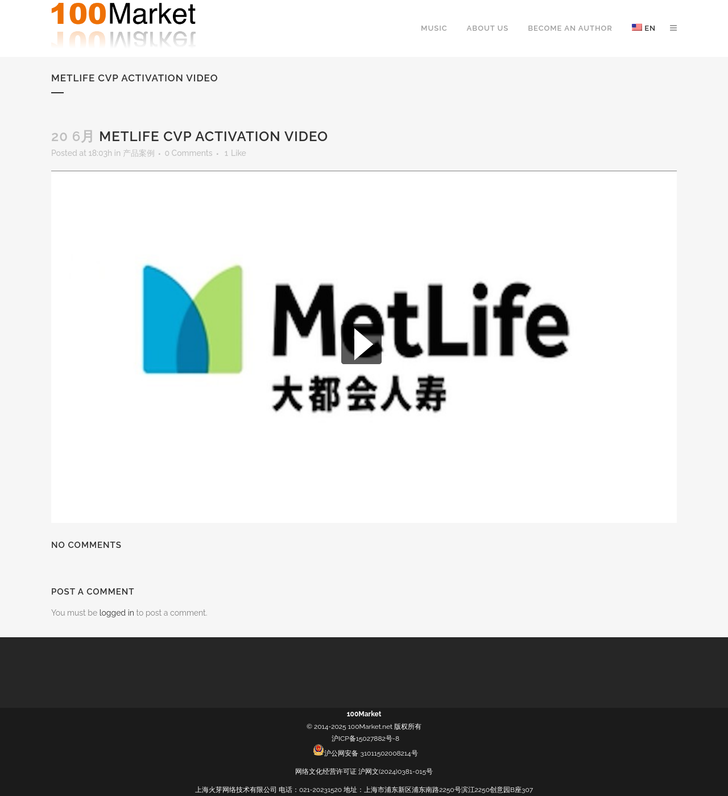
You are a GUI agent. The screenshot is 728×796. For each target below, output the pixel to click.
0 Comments (188, 153)
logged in (117, 612)
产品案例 (139, 153)
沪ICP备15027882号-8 (365, 739)
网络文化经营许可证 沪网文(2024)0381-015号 (364, 772)
